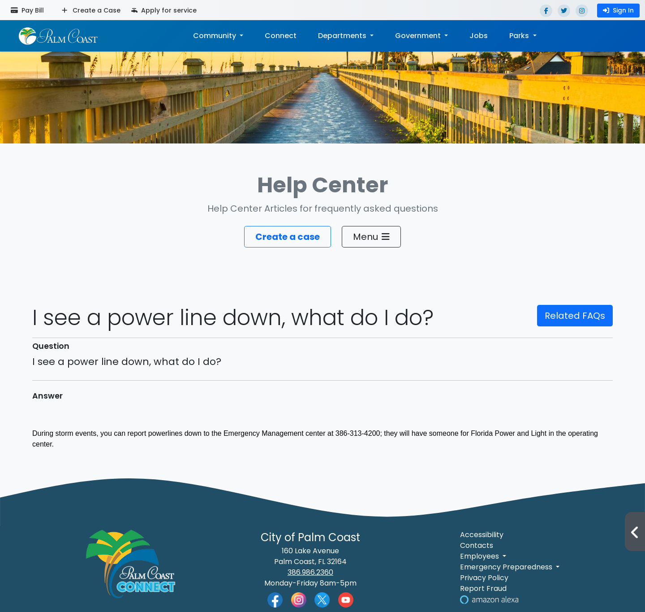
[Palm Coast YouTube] (346, 599)
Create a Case (91, 10)
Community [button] (215, 35)
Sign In (618, 10)
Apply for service (164, 10)
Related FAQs (575, 315)
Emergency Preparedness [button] (507, 567)
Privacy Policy (484, 578)
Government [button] (419, 35)
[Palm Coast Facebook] (275, 600)
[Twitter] (564, 10)
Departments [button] (343, 35)
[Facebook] (546, 10)
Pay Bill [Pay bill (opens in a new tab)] (27, 10)
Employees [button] (480, 556)
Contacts (476, 545)
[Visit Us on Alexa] (489, 599)
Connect (281, 35)
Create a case (287, 236)
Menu (371, 236)
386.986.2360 (310, 572)
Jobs (478, 35)
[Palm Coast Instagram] (299, 599)
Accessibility (481, 535)
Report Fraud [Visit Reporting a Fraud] (483, 588)
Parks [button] (520, 35)
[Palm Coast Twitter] (322, 599)
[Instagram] (582, 10)
